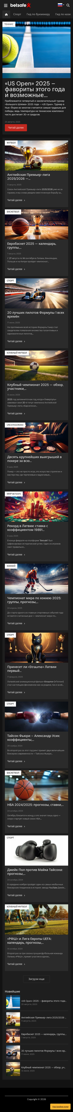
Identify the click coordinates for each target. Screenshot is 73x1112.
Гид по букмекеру (38, 14)
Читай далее (16, 127)
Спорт (17, 14)
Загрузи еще (36, 979)
